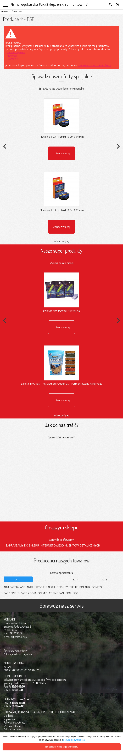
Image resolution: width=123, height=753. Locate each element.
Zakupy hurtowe (12, 729)
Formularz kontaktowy (15, 650)
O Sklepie (8, 715)
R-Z (105, 579)
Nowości (12, 55)
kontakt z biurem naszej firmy (94, 65)
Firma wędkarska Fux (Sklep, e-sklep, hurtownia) (49, 4)
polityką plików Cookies (74, 740)
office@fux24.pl (19, 637)
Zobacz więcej (61, 153)
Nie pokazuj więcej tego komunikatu (61, 747)
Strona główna (9, 11)
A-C (18, 579)
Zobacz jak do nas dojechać (18, 654)
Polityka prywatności (15, 722)
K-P (76, 579)
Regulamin (9, 719)
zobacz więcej (61, 241)
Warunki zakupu (12, 726)
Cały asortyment (16, 52)
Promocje (12, 58)
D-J (47, 579)
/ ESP (19, 11)
